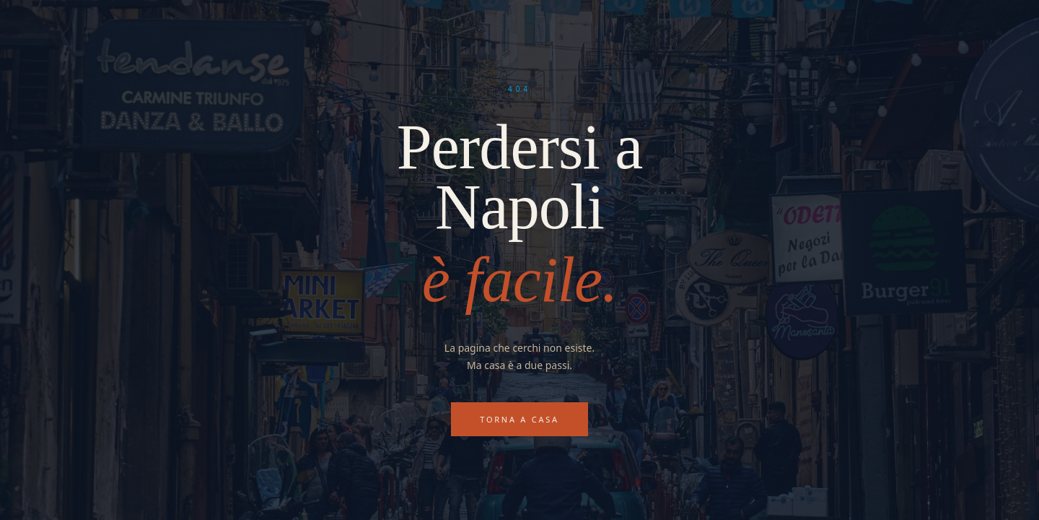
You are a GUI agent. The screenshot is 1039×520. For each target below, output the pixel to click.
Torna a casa (519, 419)
